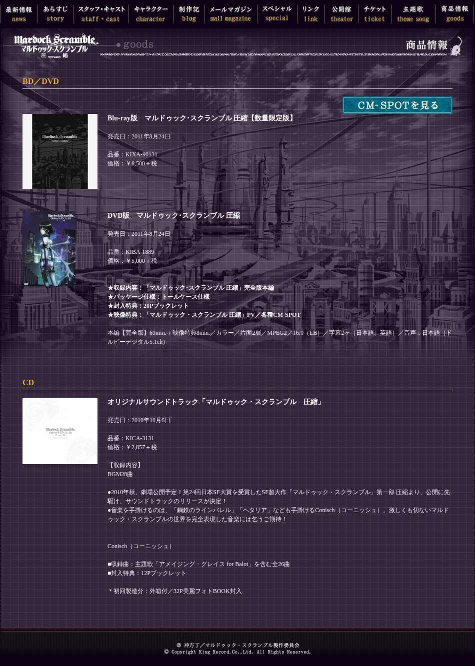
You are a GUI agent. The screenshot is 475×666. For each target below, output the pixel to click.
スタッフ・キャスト (101, 14)
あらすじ (55, 14)
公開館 (342, 14)
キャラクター (151, 14)
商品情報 (454, 14)
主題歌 (413, 14)
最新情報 (19, 14)
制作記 (189, 14)
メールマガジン (231, 14)
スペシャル (277, 14)
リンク (311, 14)
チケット (374, 14)
